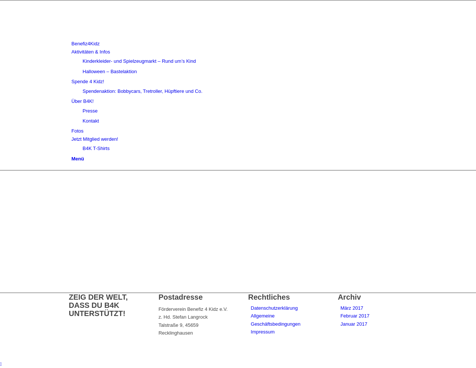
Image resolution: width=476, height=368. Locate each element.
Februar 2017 (354, 316)
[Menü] (77, 159)
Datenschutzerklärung (274, 308)
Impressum (262, 332)
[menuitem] (239, 44)
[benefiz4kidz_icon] (124, 36)
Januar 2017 (353, 324)
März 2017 (351, 308)
